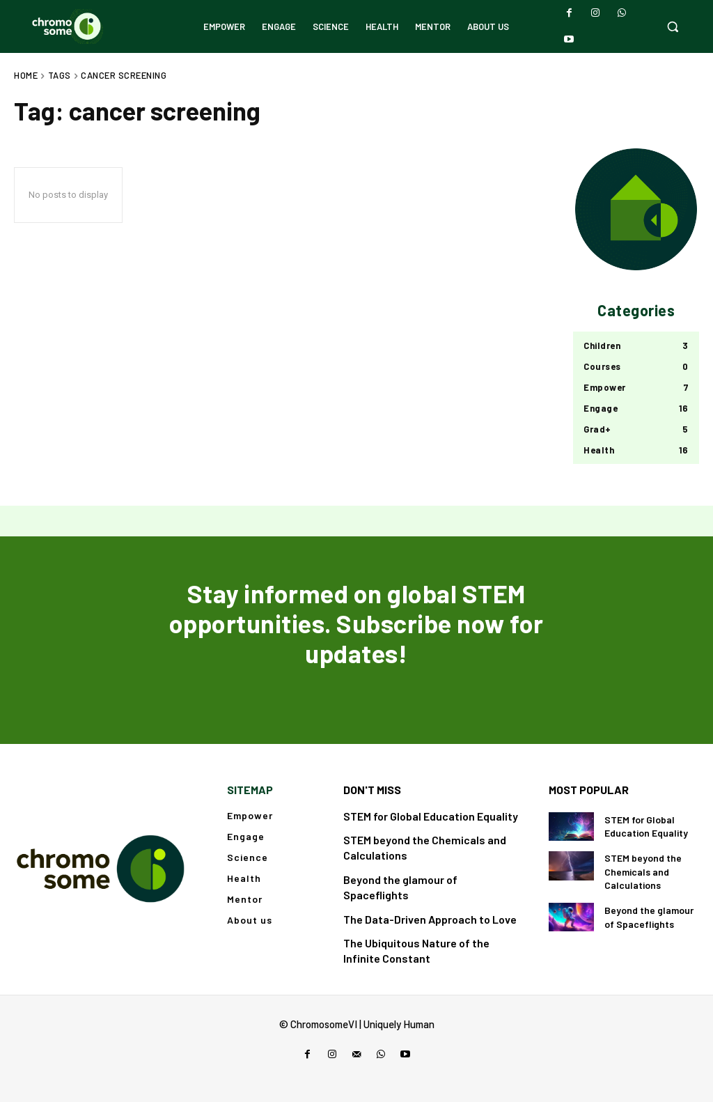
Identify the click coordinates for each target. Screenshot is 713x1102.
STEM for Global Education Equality (430, 816)
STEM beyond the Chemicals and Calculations (643, 871)
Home (26, 75)
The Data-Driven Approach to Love (430, 919)
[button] (672, 26)
